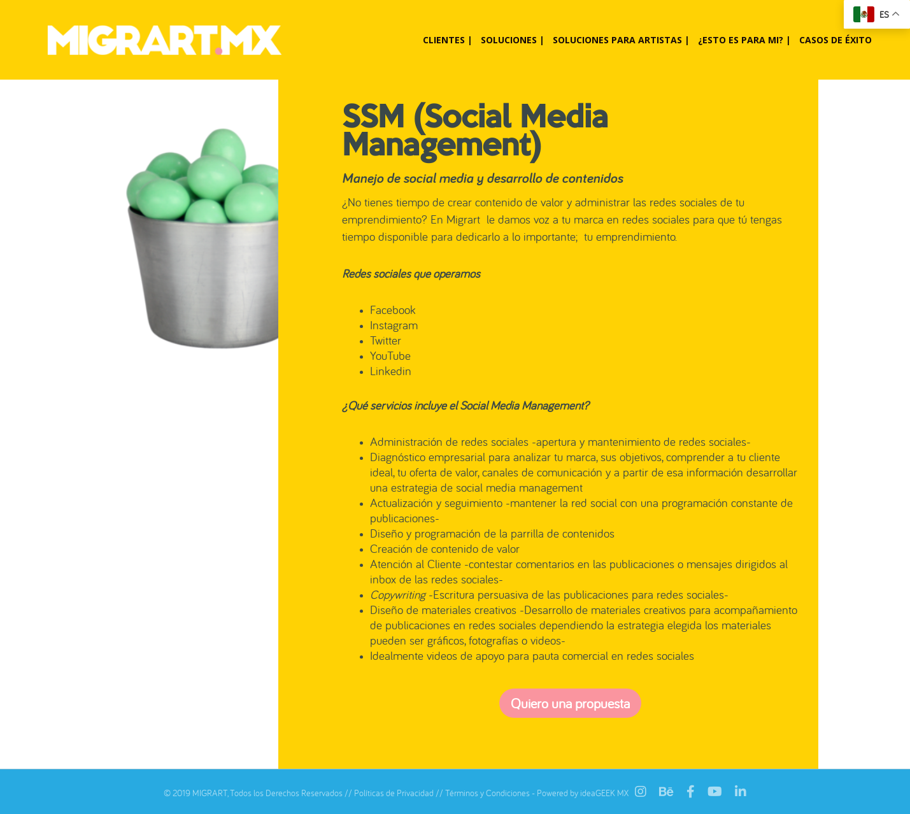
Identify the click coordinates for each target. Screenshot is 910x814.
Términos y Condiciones (487, 793)
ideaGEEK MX (604, 793)
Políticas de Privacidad (394, 793)
